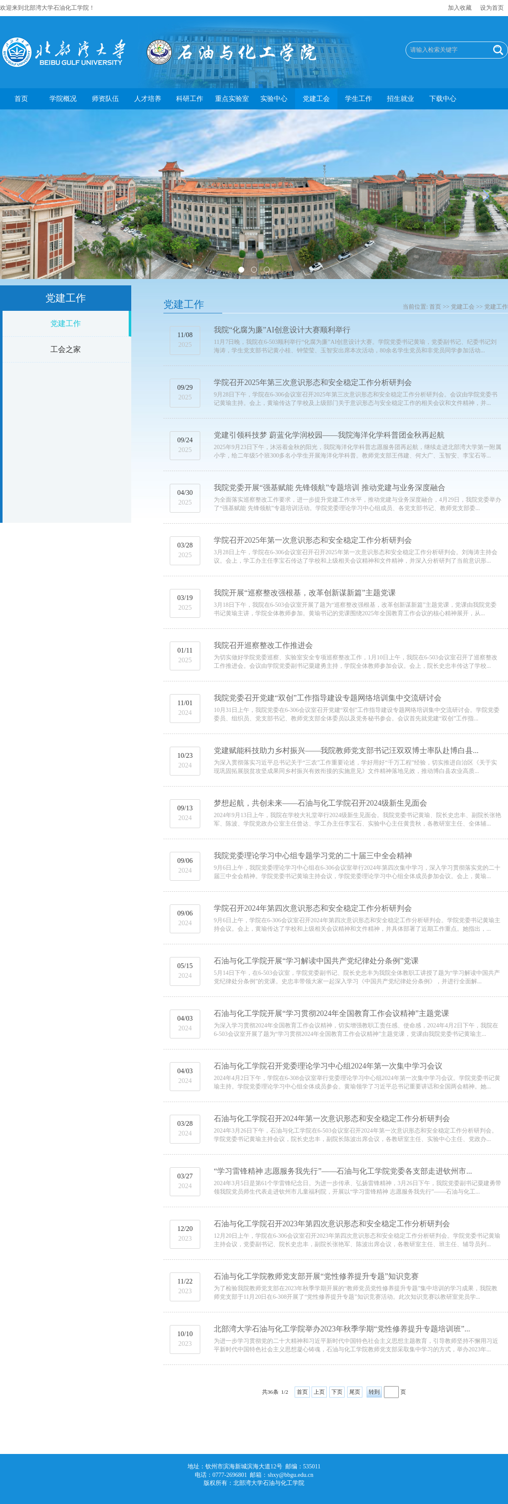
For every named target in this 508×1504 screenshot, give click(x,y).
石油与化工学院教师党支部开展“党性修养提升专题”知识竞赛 (316, 1276)
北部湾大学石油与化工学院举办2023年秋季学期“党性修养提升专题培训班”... (342, 1329)
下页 (336, 1392)
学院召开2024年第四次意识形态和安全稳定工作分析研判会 (313, 908)
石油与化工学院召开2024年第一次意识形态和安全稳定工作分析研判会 (332, 1118)
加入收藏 (460, 8)
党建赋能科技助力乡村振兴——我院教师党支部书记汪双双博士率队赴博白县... (346, 750)
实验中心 (273, 98)
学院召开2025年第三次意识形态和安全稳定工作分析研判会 (313, 382)
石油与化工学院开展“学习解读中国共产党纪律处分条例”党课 (316, 961)
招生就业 (400, 98)
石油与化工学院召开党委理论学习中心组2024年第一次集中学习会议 (328, 1066)
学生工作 (358, 98)
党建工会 (316, 98)
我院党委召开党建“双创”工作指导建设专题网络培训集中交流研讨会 (328, 698)
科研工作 (189, 98)
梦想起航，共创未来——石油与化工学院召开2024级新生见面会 (320, 803)
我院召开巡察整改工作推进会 (263, 645)
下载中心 (442, 98)
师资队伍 (105, 98)
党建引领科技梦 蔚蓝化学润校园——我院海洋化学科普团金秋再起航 (329, 435)
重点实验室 (232, 98)
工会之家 (65, 349)
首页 (21, 98)
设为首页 (492, 8)
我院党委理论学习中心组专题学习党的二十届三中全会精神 (313, 855)
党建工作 (65, 323)
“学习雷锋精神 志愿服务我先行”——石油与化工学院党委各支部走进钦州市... (343, 1171)
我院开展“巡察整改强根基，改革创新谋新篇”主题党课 (305, 593)
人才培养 (147, 98)
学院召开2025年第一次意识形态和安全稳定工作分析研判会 (313, 540)
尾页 (354, 1392)
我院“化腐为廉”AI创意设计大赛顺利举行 (282, 330)
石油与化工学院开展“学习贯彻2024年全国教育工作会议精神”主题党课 (331, 1013)
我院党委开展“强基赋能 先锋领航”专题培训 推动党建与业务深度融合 (329, 487)
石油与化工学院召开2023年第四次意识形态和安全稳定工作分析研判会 (332, 1224)
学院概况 (63, 98)
